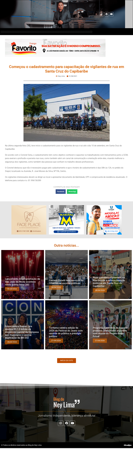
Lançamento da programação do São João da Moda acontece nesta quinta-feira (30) (22, 281)
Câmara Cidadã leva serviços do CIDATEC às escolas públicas (66, 282)
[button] (61, 191)
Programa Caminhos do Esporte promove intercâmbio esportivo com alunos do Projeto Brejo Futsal (110, 332)
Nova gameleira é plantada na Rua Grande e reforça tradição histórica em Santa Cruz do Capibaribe (109, 281)
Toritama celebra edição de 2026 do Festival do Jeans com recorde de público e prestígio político (66, 332)
